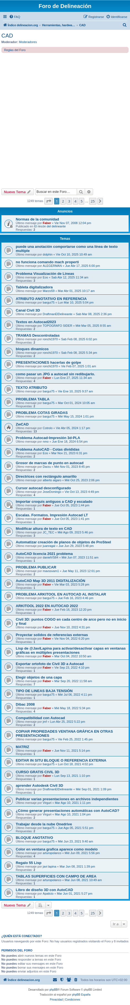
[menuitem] (14, 17)
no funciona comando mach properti (47, 262)
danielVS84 (50, 557)
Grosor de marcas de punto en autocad (50, 463)
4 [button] (75, 201)
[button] (48, 201)
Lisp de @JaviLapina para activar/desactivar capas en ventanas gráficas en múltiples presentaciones (71, 650)
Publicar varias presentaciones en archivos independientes (67, 799)
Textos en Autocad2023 (36, 322)
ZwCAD (22, 424)
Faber (47, 223)
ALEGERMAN (52, 265)
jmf (45, 721)
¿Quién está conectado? (21, 936)
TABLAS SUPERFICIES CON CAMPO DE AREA (56, 876)
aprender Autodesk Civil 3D (39, 785)
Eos (45, 277)
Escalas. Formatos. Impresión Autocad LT (52, 515)
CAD (7, 36)
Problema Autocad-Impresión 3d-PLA (48, 438)
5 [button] (82, 201)
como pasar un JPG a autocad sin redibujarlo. (55, 374)
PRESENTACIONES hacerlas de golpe (48, 362)
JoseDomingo (52, 491)
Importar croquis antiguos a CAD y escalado (54, 501)
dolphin (47, 254)
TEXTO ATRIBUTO (31, 387)
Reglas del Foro (15, 50)
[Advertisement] (65, 121)
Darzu (47, 466)
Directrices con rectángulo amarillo (46, 476)
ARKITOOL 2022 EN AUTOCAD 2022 (47, 606)
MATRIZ (22, 747)
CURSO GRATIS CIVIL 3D (37, 772)
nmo (46, 441)
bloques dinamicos (32, 349)
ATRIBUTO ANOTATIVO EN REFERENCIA (51, 299)
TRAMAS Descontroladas (38, 335)
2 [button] (63, 201)
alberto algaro (52, 480)
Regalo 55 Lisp (28, 863)
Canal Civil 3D (28, 310)
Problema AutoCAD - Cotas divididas (47, 449)
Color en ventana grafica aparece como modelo (57, 849)
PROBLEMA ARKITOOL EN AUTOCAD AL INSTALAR (61, 594)
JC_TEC (48, 532)
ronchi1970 (50, 339)
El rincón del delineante (50, 226)
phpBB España (81, 994)
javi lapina (49, 866)
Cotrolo (47, 428)
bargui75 (49, 302)
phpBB (53, 989)
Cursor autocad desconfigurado (43, 488)
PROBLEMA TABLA (32, 399)
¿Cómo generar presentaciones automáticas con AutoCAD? (67, 811)
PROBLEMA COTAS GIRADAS (42, 413)
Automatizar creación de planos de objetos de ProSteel (63, 542)
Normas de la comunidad (37, 219)
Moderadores (28, 42)
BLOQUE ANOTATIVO (34, 838)
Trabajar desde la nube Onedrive (44, 824)
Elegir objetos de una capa (39, 677)
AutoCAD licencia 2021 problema (44, 554)
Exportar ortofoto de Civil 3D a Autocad (50, 664)
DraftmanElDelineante (58, 314)
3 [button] (69, 201)
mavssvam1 (51, 571)
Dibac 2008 (25, 704)
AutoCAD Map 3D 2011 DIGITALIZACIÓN (50, 581)
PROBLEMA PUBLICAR (36, 567)
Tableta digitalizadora (34, 287)
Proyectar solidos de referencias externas (52, 635)
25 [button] (93, 201)
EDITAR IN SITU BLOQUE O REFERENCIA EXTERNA (61, 760)
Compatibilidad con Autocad (40, 718)
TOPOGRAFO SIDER (57, 325)
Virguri (47, 802)
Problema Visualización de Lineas (45, 274)
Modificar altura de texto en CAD (44, 529)
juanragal (49, 545)
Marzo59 (49, 291)
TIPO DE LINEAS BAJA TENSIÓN (44, 691)
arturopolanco (52, 853)
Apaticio (48, 893)
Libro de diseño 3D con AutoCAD (44, 890)
